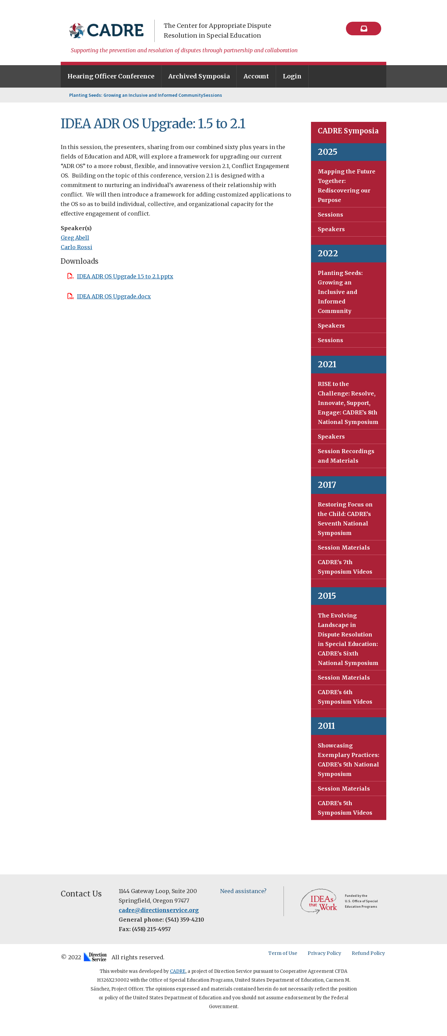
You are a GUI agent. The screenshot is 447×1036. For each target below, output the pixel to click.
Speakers (331, 229)
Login (292, 76)
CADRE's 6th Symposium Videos (345, 697)
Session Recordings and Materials (346, 456)
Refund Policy (369, 953)
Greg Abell (75, 237)
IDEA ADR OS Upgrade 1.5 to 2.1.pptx (125, 276)
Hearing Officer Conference (110, 76)
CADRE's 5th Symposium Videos (345, 808)
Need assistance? (243, 891)
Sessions (212, 95)
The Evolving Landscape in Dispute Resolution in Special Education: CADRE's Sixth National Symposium (348, 639)
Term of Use (284, 953)
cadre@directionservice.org (159, 910)
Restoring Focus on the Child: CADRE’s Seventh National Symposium (345, 518)
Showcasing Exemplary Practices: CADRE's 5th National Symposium (348, 759)
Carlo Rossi (76, 247)
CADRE (178, 971)
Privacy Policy (326, 953)
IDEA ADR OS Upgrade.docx (114, 296)
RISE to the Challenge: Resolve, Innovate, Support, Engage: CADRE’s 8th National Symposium (348, 403)
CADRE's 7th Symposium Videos (345, 567)
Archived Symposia (199, 76)
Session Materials (344, 547)
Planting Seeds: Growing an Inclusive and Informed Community (136, 95)
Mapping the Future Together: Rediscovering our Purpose (346, 185)
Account (256, 76)
